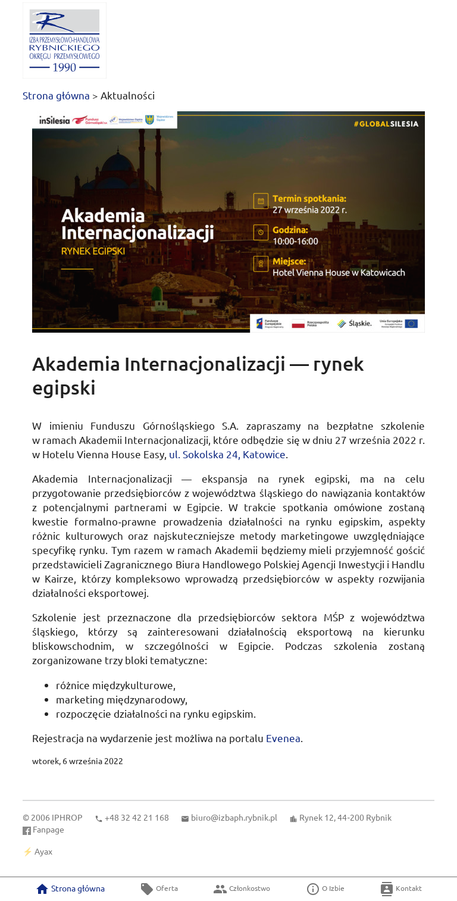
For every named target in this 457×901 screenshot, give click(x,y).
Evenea (283, 737)
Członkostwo (241, 889)
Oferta (159, 889)
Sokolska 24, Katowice (227, 454)
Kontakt (401, 889)
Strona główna (56, 95)
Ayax (43, 851)
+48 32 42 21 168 (137, 817)
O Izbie (325, 889)
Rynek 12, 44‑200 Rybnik (345, 817)
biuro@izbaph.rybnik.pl (234, 817)
